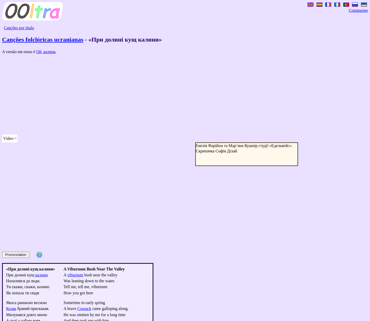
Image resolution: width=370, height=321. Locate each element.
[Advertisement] (156, 94)
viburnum (75, 275)
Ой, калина (45, 52)
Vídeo (8, 138)
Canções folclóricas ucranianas (42, 39)
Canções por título (19, 28)
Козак (11, 308)
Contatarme (358, 10)
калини (41, 275)
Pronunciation (15, 255)
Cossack (84, 308)
